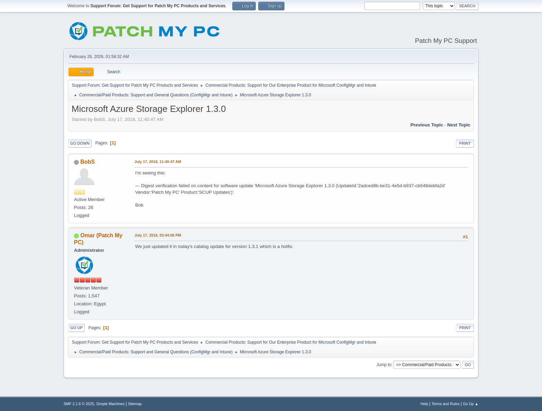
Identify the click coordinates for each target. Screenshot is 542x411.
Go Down (80, 143)
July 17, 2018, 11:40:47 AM (157, 162)
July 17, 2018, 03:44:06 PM (157, 235)
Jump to (383, 364)
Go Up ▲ (470, 404)
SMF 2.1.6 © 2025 (79, 404)
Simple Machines (110, 404)
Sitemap (135, 404)
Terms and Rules (446, 404)
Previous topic (426, 124)
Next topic (458, 124)
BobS (87, 162)
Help (424, 404)
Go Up (76, 328)
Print (465, 143)
